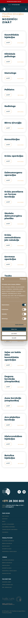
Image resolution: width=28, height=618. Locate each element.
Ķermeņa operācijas (10, 257)
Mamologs (10, 73)
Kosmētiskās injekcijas (11, 36)
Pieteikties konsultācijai (14, 1)
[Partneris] (8, 600)
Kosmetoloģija (6, 548)
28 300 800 (13, 501)
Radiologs (10, 106)
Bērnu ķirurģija (13, 123)
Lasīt (8, 42)
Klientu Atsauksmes (8, 524)
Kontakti (5, 518)
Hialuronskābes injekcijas (13, 437)
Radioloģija (6, 546)
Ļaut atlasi (14, 333)
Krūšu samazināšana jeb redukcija (12, 237)
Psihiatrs (9, 89)
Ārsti (3, 521)
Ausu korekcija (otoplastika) (12, 399)
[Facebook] (19, 492)
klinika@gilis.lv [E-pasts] (10, 507)
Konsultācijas (12, 139)
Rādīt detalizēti (19, 324)
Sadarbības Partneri (8, 526)
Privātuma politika (7, 612)
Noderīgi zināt (6, 582)
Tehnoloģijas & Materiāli (10, 529)
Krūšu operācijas (13, 156)
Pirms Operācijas (7, 584)
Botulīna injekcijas (9, 456)
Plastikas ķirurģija (8, 540)
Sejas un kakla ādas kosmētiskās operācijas (12, 356)
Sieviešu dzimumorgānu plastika (13, 216)
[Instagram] (24, 492)
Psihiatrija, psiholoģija (9, 551)
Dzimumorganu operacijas (13, 173)
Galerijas (5, 532)
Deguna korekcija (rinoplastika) (12, 379)
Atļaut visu (14, 329)
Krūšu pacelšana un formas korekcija (13, 194)
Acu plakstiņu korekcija (12, 418)
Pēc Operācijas (7, 587)
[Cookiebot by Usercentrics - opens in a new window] (20, 279)
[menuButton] (26, 9)
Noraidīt (14, 337)
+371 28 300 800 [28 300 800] (16, 4)
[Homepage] (6, 9)
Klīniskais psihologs (9, 55)
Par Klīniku (5, 516)
